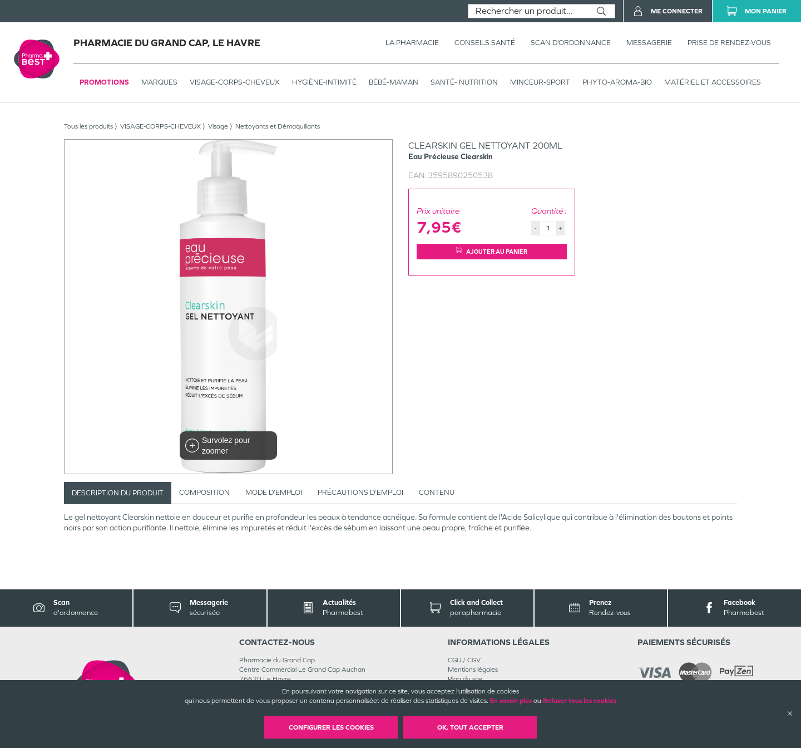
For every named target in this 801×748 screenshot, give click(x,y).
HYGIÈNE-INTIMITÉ (324, 82)
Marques (159, 82)
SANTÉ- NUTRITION (464, 82)
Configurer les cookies (331, 727)
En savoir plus (511, 701)
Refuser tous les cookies (579, 701)
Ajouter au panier (491, 251)
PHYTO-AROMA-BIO (617, 82)
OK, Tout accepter (470, 727)
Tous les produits (88, 126)
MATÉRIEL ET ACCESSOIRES (712, 82)
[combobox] (528, 11)
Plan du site (465, 679)
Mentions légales (473, 669)
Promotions (104, 82)
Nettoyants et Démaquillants (277, 126)
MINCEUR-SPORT (540, 82)
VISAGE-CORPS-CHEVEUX (235, 82)
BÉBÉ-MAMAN (393, 82)
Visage (218, 126)
